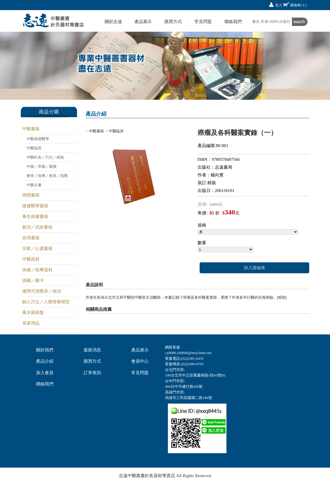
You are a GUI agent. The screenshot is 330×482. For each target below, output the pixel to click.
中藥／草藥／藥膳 (42, 166)
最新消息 (92, 350)
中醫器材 (31, 259)
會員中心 (140, 361)
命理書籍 (31, 238)
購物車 (298, 5)
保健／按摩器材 (37, 270)
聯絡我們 (233, 21)
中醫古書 (34, 185)
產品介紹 (44, 361)
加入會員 (44, 372)
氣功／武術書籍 (37, 227)
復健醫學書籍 (35, 206)
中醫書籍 (31, 129)
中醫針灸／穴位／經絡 (45, 157)
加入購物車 (254, 268)
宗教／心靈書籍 (37, 248)
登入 (278, 5)
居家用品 (31, 323)
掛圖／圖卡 (33, 280)
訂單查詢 (92, 372)
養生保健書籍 (35, 216)
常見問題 (203, 21)
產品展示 (143, 21)
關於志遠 (113, 21)
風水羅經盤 (33, 312)
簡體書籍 (31, 195)
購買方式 (173, 21)
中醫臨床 (34, 148)
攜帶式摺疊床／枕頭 (41, 291)
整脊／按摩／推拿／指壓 (47, 176)
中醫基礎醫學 (38, 139)
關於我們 (44, 350)
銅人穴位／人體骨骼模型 (46, 302)
